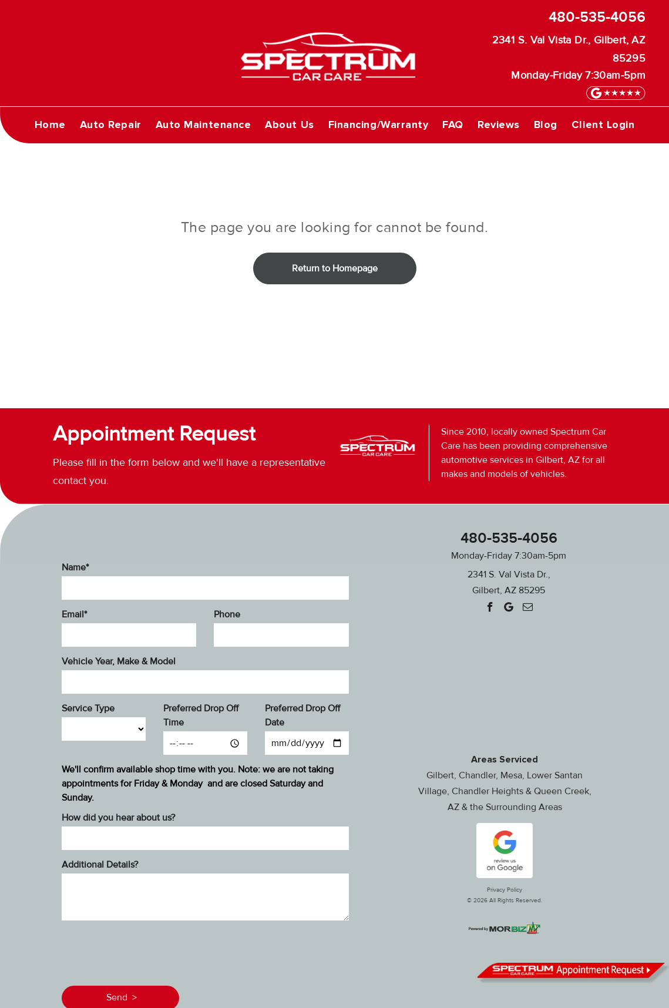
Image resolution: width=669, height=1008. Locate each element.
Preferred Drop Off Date (302, 715)
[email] (527, 608)
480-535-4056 (597, 17)
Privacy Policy (504, 889)
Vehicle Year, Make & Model (119, 661)
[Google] (509, 608)
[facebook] (490, 608)
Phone (227, 614)
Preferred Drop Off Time (200, 715)
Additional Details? (100, 865)
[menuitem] (50, 124)
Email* (74, 614)
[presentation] (151, 951)
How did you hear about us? (118, 818)
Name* (75, 567)
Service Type (88, 708)
